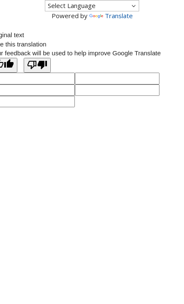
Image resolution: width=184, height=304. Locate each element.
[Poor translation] (37, 65)
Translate (111, 15)
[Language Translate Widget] (92, 5)
